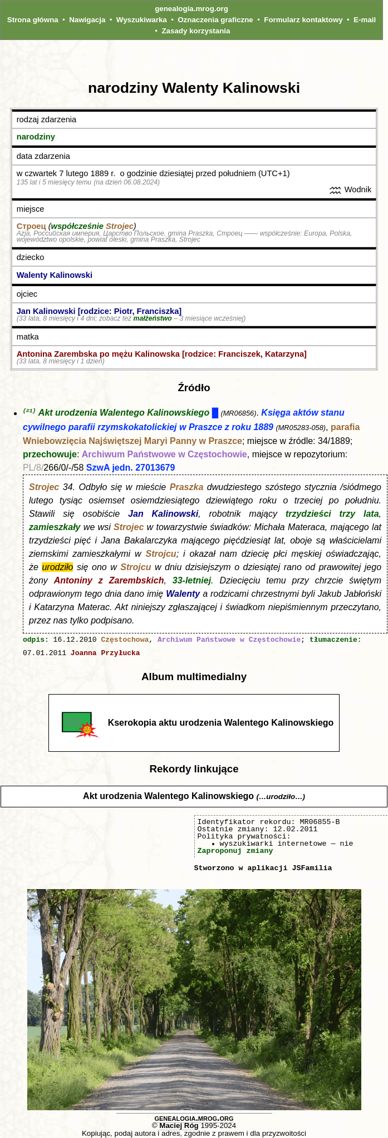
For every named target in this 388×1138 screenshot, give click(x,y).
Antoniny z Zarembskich (109, 581)
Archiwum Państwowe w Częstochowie (164, 455)
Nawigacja (87, 20)
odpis (34, 641)
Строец (31, 226)
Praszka (187, 487)
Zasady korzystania (195, 31)
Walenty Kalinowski (54, 275)
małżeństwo (153, 318)
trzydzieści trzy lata (332, 514)
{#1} (29, 411)
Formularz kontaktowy (303, 20)
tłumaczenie (333, 641)
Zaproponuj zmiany (235, 851)
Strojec (120, 226)
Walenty (183, 594)
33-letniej (192, 581)
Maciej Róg (178, 1126)
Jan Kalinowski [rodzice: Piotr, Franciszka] (99, 311)
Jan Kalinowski (163, 514)
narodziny (36, 136)
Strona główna (32, 20)
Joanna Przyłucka (105, 654)
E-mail (364, 20)
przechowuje (50, 455)
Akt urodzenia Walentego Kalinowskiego (123, 413)
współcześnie (77, 226)
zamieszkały (55, 527)
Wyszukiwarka (141, 20)
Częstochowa (125, 641)
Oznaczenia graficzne (215, 20)
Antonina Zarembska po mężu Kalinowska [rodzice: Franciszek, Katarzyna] (162, 354)
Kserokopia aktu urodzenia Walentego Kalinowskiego (221, 723)
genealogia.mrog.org (191, 8)
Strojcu (161, 554)
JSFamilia (312, 869)
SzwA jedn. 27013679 (130, 468)
